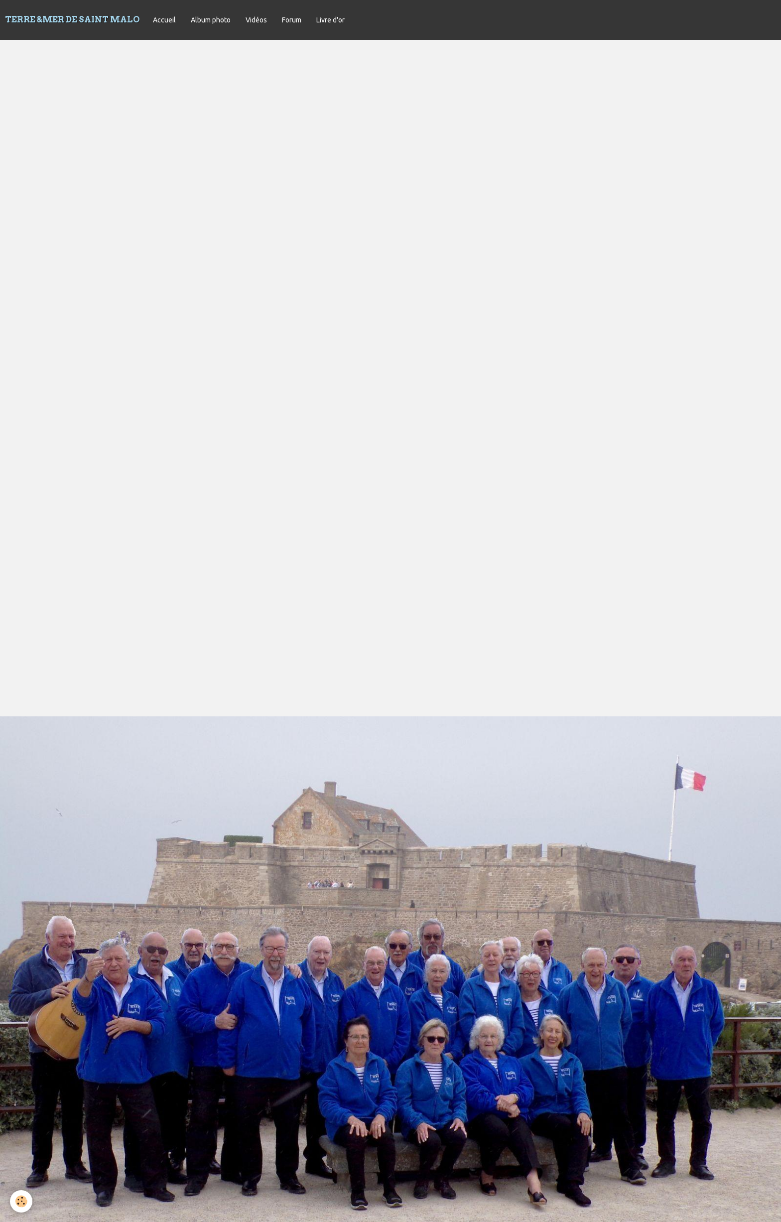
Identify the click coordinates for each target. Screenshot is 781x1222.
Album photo (211, 20)
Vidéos (256, 20)
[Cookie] (21, 1201)
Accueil (164, 20)
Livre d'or (330, 20)
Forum (291, 20)
